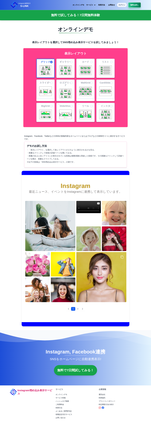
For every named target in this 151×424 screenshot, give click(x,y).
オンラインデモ (78, 5)
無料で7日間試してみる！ (75, 370)
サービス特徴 (61, 398)
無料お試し (134, 5)
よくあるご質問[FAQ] (63, 411)
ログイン (122, 5)
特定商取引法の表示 (106, 404)
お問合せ (111, 5)
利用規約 (102, 398)
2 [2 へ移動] (77, 309)
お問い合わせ (61, 418)
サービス (91, 5)
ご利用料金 (60, 404)
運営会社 (102, 394)
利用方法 (101, 5)
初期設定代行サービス (64, 414)
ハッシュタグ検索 (62, 401)
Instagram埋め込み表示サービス (30, 392)
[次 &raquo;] (82, 309)
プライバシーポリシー (107, 401)
